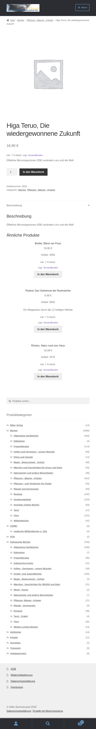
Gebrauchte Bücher (20, 542)
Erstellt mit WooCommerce (48, 711)
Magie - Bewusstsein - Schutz (29, 462)
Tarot (16, 510)
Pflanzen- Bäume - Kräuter (27, 600)
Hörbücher (15, 632)
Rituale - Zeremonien (24, 605)
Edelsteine (19, 441)
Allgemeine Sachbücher (26, 436)
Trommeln (15, 648)
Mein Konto (16, 723)
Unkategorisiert (18, 653)
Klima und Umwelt (23, 457)
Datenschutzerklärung (23, 681)
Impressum (17, 687)
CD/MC (13, 526)
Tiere (16, 515)
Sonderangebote (22, 499)
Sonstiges (15, 643)
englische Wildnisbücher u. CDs (30, 531)
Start (12, 20)
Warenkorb (74, 721)
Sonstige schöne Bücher (26, 505)
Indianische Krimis (23, 563)
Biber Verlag (16, 425)
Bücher (20, 20)
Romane (18, 494)
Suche (48, 723)
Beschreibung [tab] (14, 205)
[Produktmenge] (12, 172)
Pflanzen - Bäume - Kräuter (40, 20)
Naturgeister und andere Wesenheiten (33, 473)
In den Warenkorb (33, 172)
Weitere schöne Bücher (26, 627)
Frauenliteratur (21, 446)
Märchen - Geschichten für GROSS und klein (37, 584)
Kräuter (14, 637)
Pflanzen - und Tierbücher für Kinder (33, 483)
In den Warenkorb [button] (48, 274)
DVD (12, 536)
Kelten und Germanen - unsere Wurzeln (34, 452)
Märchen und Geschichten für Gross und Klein (38, 467)
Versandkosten (35, 155)
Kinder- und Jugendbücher (28, 574)
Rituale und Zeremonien (26, 489)
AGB (13, 669)
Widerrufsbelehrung (22, 675)
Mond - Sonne (21, 590)
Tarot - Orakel (21, 616)
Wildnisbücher (21, 520)
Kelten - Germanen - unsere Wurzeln (32, 568)
